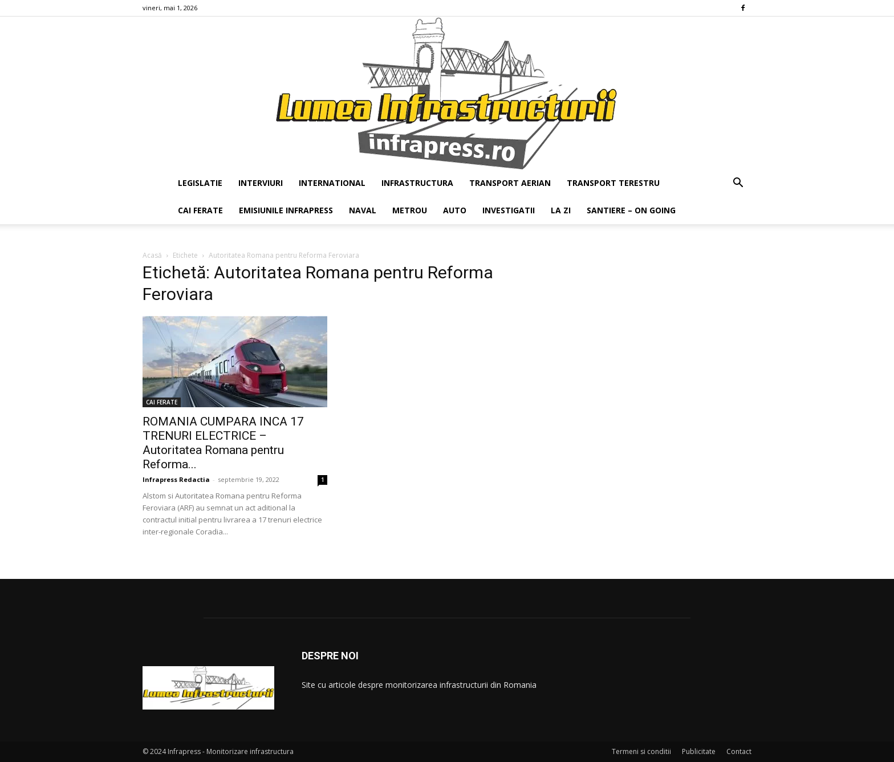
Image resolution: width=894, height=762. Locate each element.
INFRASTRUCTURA (417, 182)
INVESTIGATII (508, 210)
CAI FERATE (200, 210)
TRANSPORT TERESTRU (613, 182)
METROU (409, 210)
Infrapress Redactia (176, 479)
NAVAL (362, 210)
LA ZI (561, 210)
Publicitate (699, 751)
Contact (738, 751)
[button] (737, 184)
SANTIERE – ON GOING (631, 210)
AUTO (454, 210)
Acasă (152, 255)
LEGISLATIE (200, 182)
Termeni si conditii (641, 751)
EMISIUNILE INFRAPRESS (286, 210)
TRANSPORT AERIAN (510, 182)
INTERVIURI (260, 182)
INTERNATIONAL (332, 182)
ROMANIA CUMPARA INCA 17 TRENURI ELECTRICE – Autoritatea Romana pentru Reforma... (223, 443)
